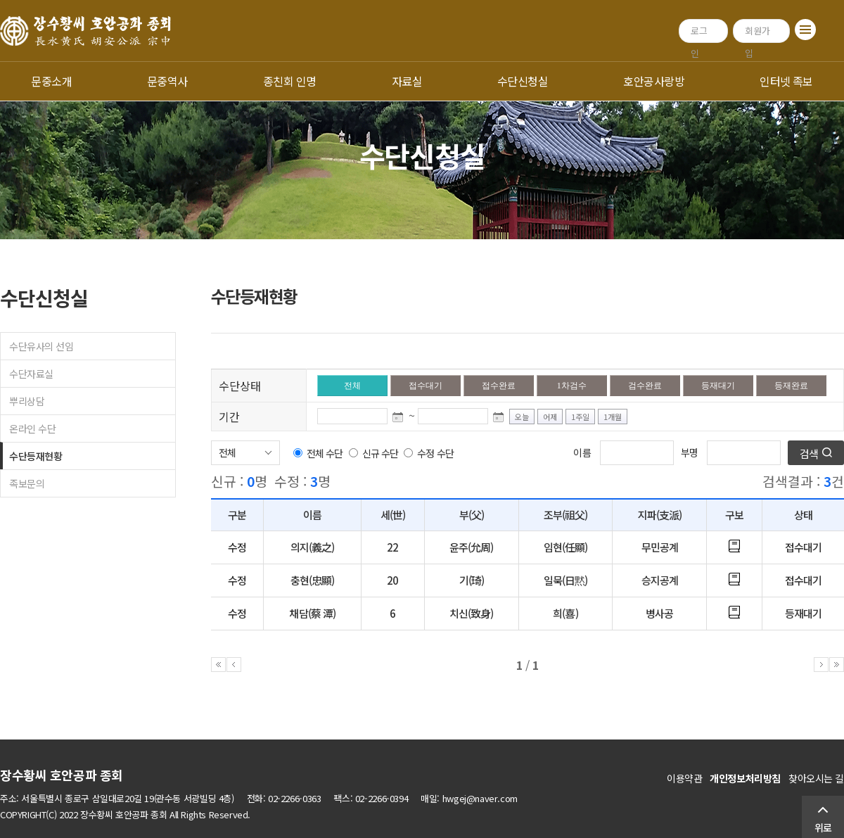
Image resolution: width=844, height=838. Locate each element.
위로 (822, 827)
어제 (550, 416)
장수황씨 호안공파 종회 (61, 774)
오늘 (522, 416)
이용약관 (684, 778)
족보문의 (26, 483)
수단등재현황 (35, 456)
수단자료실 (31, 374)
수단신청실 (522, 80)
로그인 (699, 33)
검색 (809, 453)
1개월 (612, 416)
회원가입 (757, 33)
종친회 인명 (289, 80)
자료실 (407, 80)
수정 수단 (435, 453)
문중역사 (167, 80)
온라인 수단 (32, 428)
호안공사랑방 (653, 80)
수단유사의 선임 (41, 346)
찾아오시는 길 (816, 778)
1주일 (580, 416)
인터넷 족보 (786, 80)
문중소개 (51, 80)
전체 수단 (325, 453)
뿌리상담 (26, 401)
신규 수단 (380, 453)
